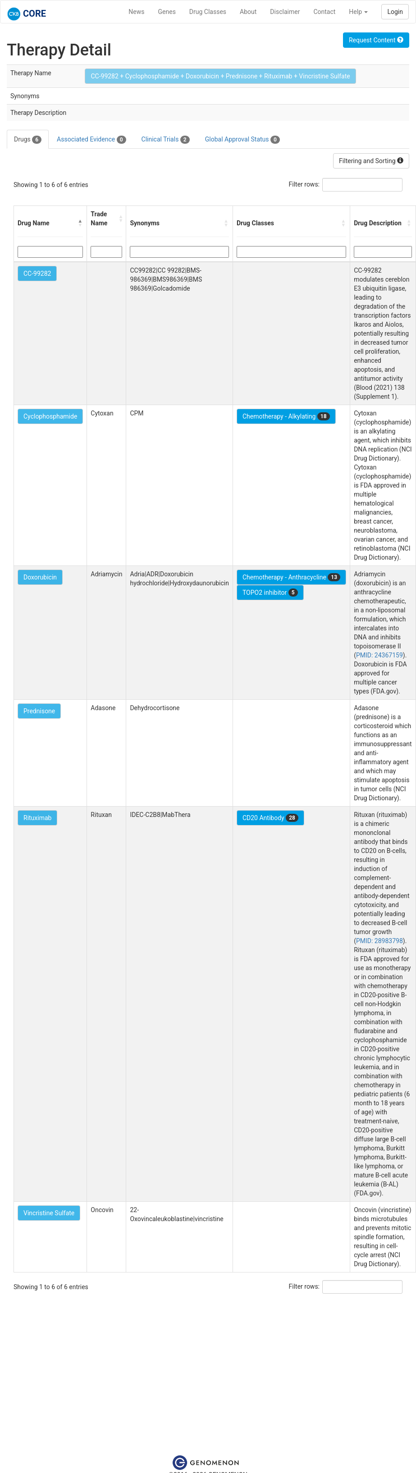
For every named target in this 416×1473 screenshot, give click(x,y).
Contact (324, 11)
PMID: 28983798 (379, 940)
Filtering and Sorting (371, 160)
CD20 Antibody (270, 818)
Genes (167, 11)
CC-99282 (37, 273)
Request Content (376, 40)
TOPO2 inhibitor (270, 592)
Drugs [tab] (27, 140)
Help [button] (358, 11)
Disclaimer (285, 11)
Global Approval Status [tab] (242, 140)
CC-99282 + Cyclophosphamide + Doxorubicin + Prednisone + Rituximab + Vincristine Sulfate (220, 76)
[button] (80, 223)
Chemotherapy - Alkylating (286, 416)
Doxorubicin (40, 577)
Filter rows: (304, 184)
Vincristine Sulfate (48, 1213)
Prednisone (39, 711)
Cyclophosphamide (50, 416)
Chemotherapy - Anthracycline (291, 577)
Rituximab (37, 817)
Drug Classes (207, 11)
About (248, 11)
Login (395, 11)
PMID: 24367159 (379, 655)
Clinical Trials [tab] (166, 140)
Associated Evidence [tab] (91, 140)
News (136, 11)
